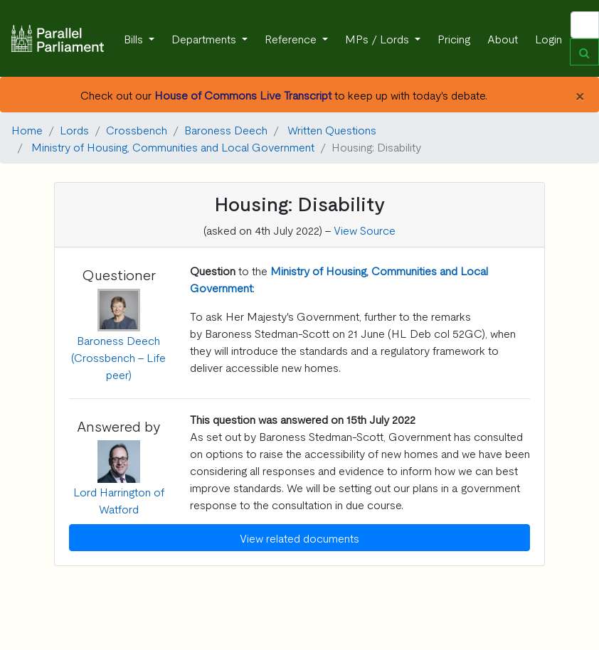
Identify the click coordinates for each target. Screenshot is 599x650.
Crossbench (136, 129)
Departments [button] (205, 38)
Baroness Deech (225, 129)
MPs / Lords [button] (378, 38)
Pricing (454, 38)
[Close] (579, 95)
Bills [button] (135, 38)
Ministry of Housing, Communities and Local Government (172, 146)
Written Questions (331, 129)
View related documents (299, 537)
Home (27, 129)
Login (548, 38)
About (502, 38)
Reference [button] (292, 38)
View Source (365, 230)
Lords (74, 129)
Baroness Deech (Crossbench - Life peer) (118, 357)
